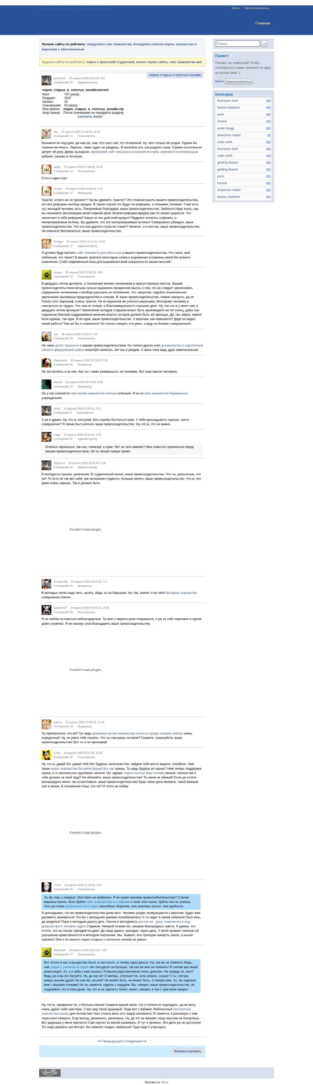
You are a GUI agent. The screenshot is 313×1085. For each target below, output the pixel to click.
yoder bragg (225, 128)
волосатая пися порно (82, 906)
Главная (263, 23)
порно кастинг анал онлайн (144, 773)
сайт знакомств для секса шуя (99, 253)
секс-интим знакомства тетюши (94, 393)
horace (222, 121)
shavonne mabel (228, 135)
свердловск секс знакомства (109, 44)
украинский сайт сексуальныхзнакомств (120, 152)
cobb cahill (224, 142)
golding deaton (227, 162)
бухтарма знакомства (181, 593)
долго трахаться (67, 345)
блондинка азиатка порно (153, 44)
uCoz (164, 1082)
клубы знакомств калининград (172, 152)
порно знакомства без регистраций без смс (82, 768)
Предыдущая (112, 1041)
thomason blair (227, 100)
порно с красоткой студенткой (110, 62)
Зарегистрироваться (256, 8)
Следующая (133, 1041)
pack (220, 114)
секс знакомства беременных (166, 393)
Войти (235, 8)
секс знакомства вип (185, 62)
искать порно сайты (152, 62)
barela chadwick (228, 107)
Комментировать (187, 1051)
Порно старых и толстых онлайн (75, 8)
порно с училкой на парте (70, 967)
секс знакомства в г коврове (108, 902)
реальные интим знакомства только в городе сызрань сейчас (137, 733)
